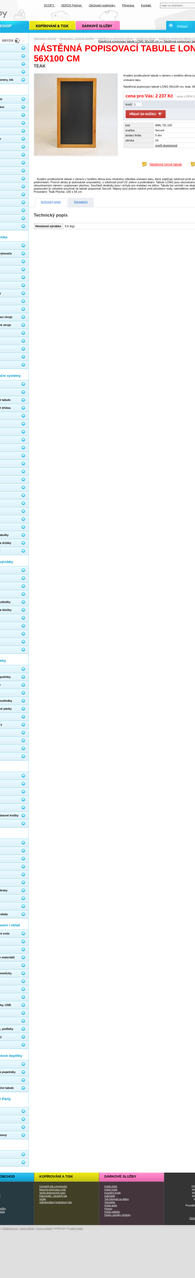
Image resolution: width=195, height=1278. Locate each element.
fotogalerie (81, 201)
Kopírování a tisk (56, 1176)
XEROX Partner (72, 5)
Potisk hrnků (111, 1189)
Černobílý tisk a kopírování (53, 1186)
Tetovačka (110, 1202)
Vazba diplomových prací (52, 1192)
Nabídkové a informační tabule (115, 38)
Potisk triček (111, 1186)
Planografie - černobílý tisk (53, 1196)
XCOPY (49, 5)
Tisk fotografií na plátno (117, 1199)
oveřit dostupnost (166, 145)
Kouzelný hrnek (113, 1192)
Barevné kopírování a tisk (52, 1189)
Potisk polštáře (112, 1211)
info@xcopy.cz (10, 1228)
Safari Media (76, 1228)
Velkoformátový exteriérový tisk (55, 1202)
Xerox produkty (44, 1228)
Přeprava (128, 5)
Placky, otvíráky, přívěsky (118, 1215)
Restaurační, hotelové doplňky (76, 38)
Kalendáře (110, 1196)
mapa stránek (27, 1228)
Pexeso (108, 1208)
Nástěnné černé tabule (166, 164)
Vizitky (42, 1199)
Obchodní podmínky (102, 5)
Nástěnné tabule (145, 38)
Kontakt (146, 5)
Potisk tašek (111, 1205)
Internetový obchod (45, 38)
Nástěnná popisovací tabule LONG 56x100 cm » (130, 41)
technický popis (51, 201)
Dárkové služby (121, 1176)
